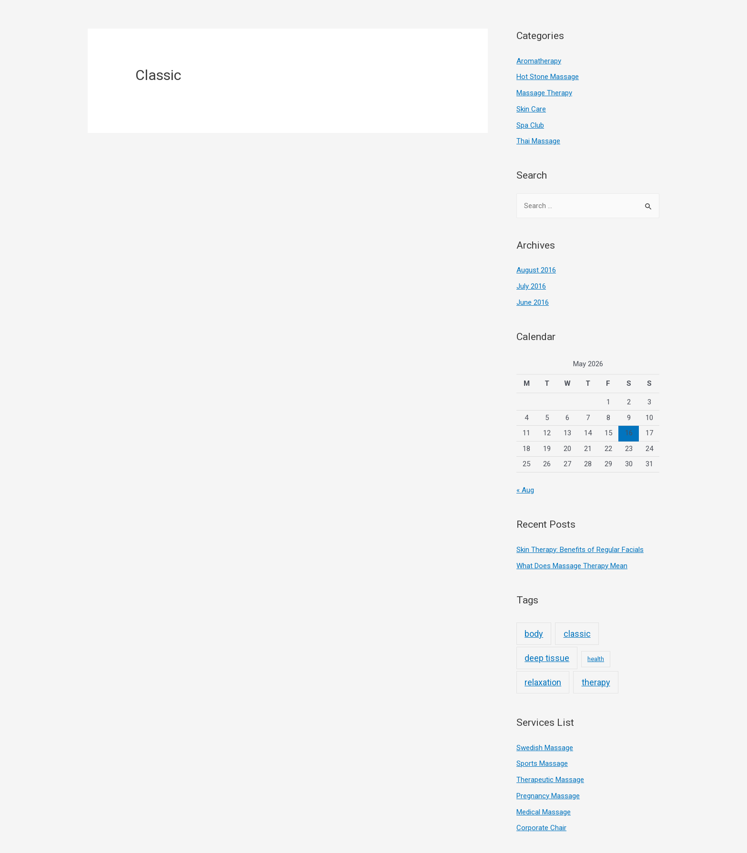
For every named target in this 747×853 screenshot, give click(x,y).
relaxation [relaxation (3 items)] (543, 682)
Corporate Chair (541, 827)
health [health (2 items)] (595, 658)
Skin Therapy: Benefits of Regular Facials (580, 549)
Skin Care (531, 109)
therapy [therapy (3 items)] (596, 682)
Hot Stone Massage (547, 76)
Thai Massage (538, 141)
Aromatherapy (538, 61)
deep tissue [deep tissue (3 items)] (547, 658)
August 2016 (536, 270)
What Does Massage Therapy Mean (571, 566)
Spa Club (530, 125)
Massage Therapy (544, 93)
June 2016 (532, 302)
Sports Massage (542, 763)
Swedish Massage (544, 747)
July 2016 (531, 286)
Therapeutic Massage (550, 779)
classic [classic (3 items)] (577, 634)
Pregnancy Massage (548, 796)
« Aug (525, 490)
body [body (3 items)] (534, 634)
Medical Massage (543, 812)
